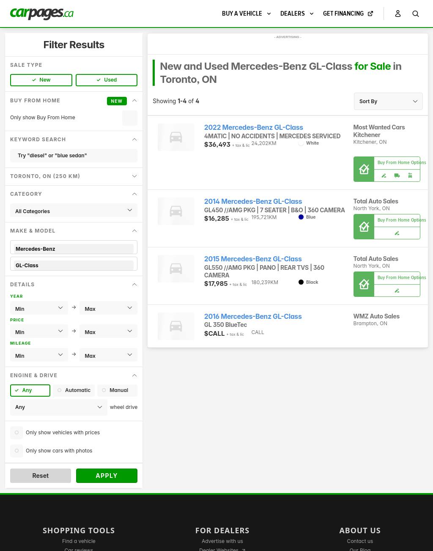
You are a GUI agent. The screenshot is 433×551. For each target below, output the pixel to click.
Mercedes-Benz (74, 249)
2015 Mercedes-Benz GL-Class (253, 259)
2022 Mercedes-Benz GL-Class (253, 127)
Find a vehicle (79, 541)
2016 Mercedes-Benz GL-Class (253, 317)
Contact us (360, 541)
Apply (107, 475)
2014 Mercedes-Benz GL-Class (253, 201)
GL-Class (74, 265)
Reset (40, 475)
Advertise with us (222, 541)
